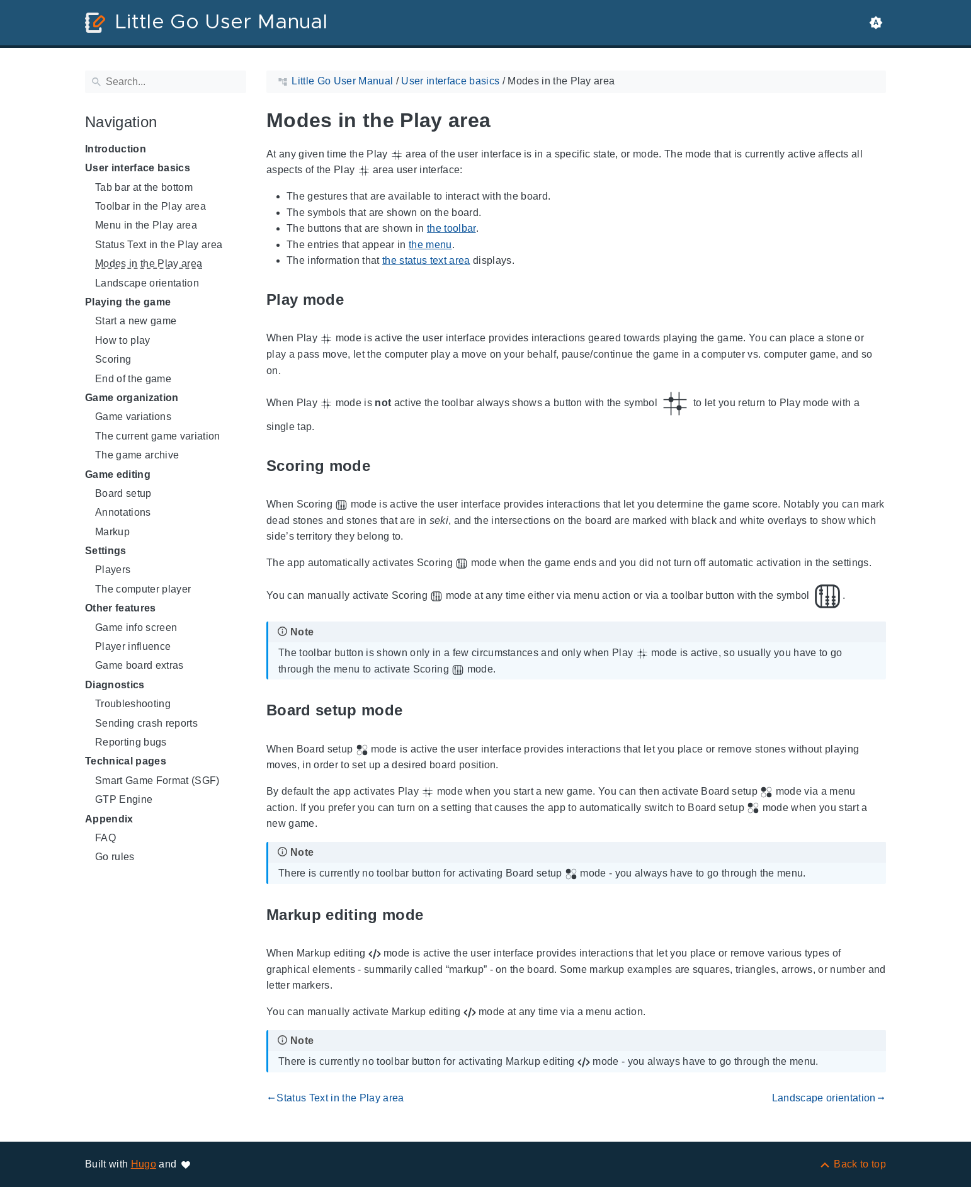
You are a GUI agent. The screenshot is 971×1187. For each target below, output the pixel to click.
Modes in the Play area (148, 263)
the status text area (426, 260)
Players (112, 569)
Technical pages (125, 761)
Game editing (117, 474)
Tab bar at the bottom (144, 187)
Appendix (109, 819)
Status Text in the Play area (158, 244)
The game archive (137, 455)
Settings (106, 550)
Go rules (115, 856)
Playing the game (128, 302)
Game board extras (139, 665)
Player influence (133, 646)
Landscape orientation (147, 283)
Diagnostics (115, 684)
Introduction (115, 149)
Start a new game (135, 320)
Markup (112, 531)
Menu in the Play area (146, 225)
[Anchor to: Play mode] (358, 299)
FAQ (105, 837)
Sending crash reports (146, 723)
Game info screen (136, 627)
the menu (430, 244)
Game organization (132, 397)
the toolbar (451, 228)
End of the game (133, 378)
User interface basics (137, 167)
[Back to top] (852, 1164)
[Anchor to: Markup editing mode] (437, 914)
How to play (122, 340)
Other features (120, 608)
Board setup (123, 493)
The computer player (143, 589)
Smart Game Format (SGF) (157, 780)
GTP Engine (123, 799)
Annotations (123, 512)
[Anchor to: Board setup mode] (416, 710)
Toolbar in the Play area (150, 206)
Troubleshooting (133, 703)
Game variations (133, 416)
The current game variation (157, 436)
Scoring (113, 359)
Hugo (143, 1164)
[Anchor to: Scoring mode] (384, 465)
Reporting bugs (131, 742)
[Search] (165, 82)
